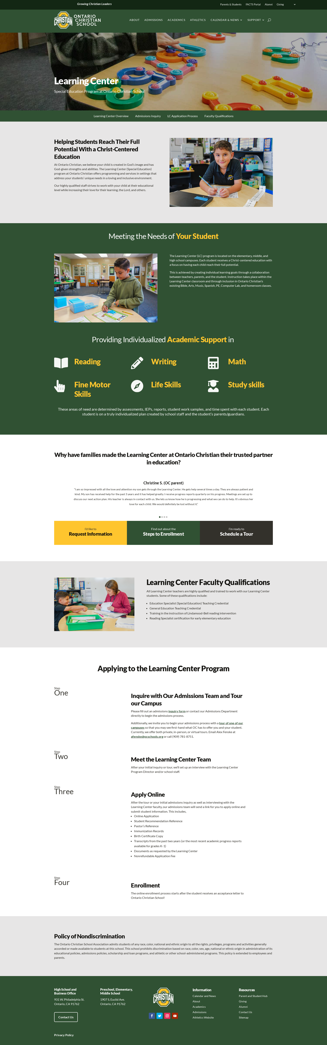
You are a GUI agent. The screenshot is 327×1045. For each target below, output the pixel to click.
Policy (69, 1035)
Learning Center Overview (111, 116)
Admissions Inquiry (148, 116)
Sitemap (243, 1017)
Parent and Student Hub (253, 996)
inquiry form (176, 711)
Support (254, 20)
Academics (176, 20)
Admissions (153, 20)
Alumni (268, 4)
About (134, 20)
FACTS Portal (253, 4)
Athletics (198, 20)
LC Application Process (182, 116)
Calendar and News (204, 996)
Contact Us (66, 1017)
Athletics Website (203, 1017)
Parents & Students (231, 4)
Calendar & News (225, 20)
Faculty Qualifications (218, 116)
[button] (160, 517)
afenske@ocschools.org (147, 736)
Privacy (59, 1035)
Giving (280, 4)
